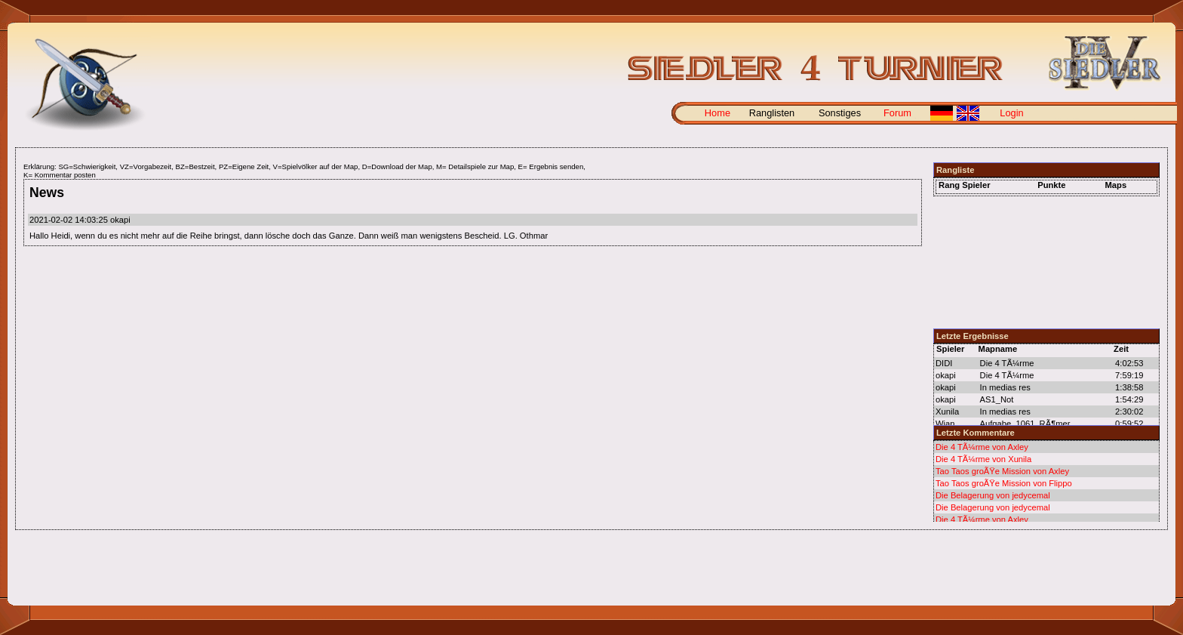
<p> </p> (1046, 252)
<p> (1046, 481)
